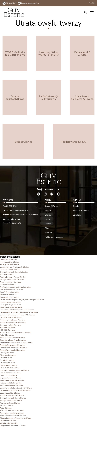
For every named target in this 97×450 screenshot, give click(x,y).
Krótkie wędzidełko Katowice (11, 385)
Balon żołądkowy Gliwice (9, 368)
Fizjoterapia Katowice (8, 365)
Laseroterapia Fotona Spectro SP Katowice (17, 310)
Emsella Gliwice (6, 358)
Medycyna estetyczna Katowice (12, 320)
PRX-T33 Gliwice (6, 405)
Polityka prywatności (54, 237)
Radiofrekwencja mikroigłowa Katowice (15, 332)
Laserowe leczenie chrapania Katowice (15, 390)
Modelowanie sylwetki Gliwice (12, 395)
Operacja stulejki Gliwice (9, 269)
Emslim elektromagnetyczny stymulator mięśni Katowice (22, 300)
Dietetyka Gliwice (7, 352)
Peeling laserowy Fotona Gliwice (13, 277)
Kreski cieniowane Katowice (11, 307)
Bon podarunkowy (81, 210)
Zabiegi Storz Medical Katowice (12, 350)
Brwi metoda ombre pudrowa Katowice (15, 287)
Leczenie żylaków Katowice (10, 317)
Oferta (48, 215)
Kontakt (48, 232)
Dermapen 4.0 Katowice (9, 297)
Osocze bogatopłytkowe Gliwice (13, 398)
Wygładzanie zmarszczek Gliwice (13, 426)
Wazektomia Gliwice (8, 421)
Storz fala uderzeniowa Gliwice (12, 410)
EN (93, 3)
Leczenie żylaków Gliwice (10, 393)
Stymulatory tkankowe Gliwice (12, 413)
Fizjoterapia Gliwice (7, 363)
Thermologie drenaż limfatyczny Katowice (16, 342)
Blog (47, 228)
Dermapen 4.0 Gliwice (8, 259)
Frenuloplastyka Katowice (10, 302)
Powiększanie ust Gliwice (10, 403)
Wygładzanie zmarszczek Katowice (13, 347)
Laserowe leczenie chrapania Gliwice (14, 267)
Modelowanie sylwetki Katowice (13, 322)
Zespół (48, 210)
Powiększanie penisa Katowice (12, 279)
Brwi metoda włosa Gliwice (10, 373)
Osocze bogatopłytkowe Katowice (14, 272)
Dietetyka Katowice (8, 355)
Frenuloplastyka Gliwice (9, 262)
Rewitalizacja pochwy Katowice (12, 337)
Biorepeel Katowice (8, 284)
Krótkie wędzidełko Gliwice (10, 383)
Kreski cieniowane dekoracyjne (12, 380)
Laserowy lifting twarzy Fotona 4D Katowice (17, 315)
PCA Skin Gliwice (7, 274)
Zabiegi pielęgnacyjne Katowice (12, 345)
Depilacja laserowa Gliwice (10, 378)
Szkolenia (77, 215)
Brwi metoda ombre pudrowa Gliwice (14, 370)
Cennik (48, 219)
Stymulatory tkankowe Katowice (13, 415)
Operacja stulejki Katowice (10, 325)
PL (90, 3)
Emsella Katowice (7, 360)
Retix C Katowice (7, 335)
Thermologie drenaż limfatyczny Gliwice (15, 418)
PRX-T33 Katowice (7, 330)
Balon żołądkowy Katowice (10, 282)
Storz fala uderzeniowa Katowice (13, 340)
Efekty (48, 223)
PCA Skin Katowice (7, 327)
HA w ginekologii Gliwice (9, 264)
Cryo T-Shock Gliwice (8, 375)
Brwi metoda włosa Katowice (11, 289)
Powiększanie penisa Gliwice (11, 400)
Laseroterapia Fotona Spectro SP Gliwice (16, 388)
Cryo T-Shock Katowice (9, 292)
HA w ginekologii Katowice (10, 305)
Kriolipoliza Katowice (8, 295)
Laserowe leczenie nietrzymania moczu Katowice (19, 312)
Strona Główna (51, 206)
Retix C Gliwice (6, 408)
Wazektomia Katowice (9, 423)
